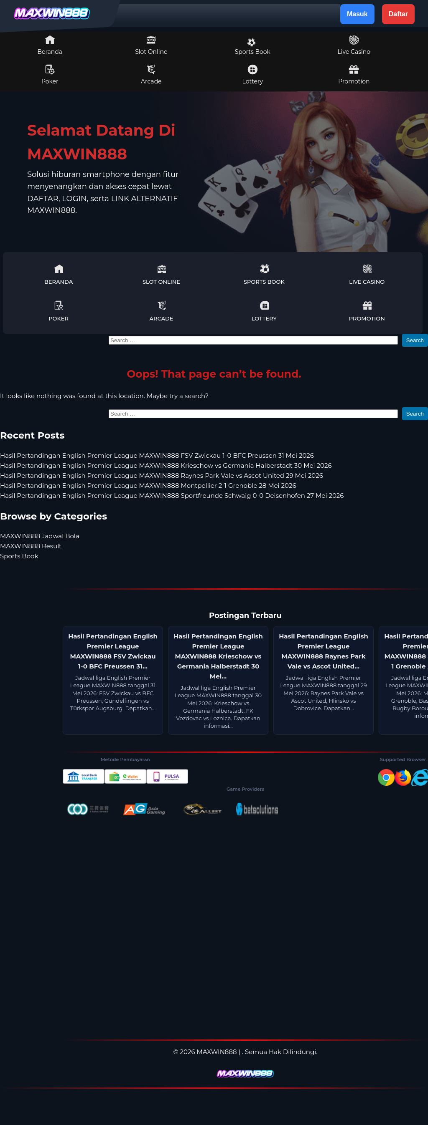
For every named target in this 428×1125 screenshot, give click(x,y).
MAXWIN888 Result (30, 546)
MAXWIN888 (217, 1052)
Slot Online (151, 45)
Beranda (50, 45)
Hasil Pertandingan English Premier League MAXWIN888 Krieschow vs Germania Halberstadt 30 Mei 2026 (166, 465)
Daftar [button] (398, 14)
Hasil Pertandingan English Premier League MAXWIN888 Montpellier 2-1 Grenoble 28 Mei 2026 (148, 485)
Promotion (353, 74)
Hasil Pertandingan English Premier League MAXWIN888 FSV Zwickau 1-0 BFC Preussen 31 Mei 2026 (157, 455)
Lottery (252, 74)
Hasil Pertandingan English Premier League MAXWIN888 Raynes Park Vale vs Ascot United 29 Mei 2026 (161, 475)
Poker (50, 74)
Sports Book (252, 46)
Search (415, 340)
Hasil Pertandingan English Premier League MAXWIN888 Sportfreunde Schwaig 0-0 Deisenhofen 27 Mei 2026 (172, 495)
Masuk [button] (357, 14)
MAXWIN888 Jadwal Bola (39, 536)
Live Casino (354, 45)
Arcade (151, 74)
